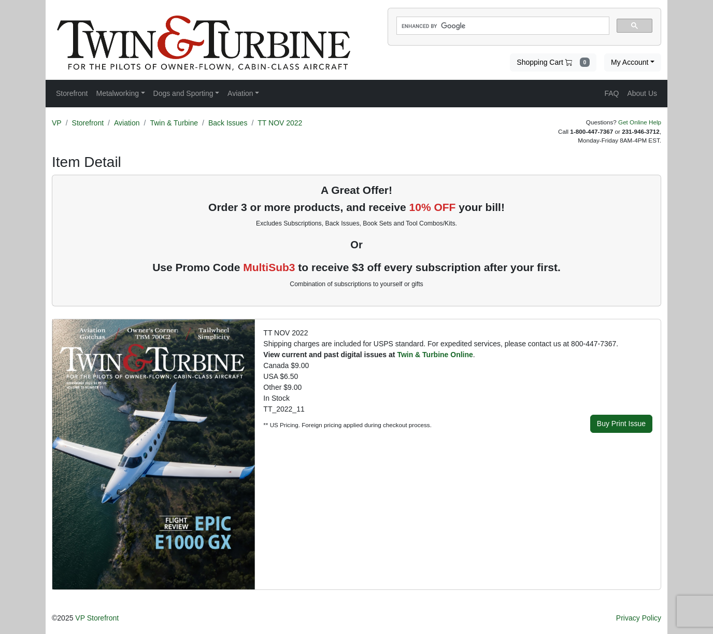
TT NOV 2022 (280, 123)
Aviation (127, 123)
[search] (502, 26)
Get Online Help (639, 122)
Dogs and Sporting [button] (183, 93)
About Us (642, 93)
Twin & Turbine (174, 123)
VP (57, 123)
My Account (629, 62)
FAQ (611, 93)
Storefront (88, 123)
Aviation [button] (240, 93)
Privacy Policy (638, 618)
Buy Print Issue (621, 423)
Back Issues (227, 123)
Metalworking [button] (117, 93)
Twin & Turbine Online (435, 354)
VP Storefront (97, 618)
